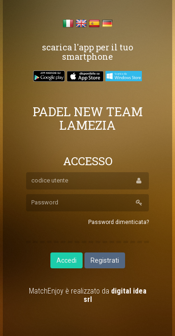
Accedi (66, 260)
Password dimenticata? (118, 222)
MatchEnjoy (46, 291)
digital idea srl (115, 295)
